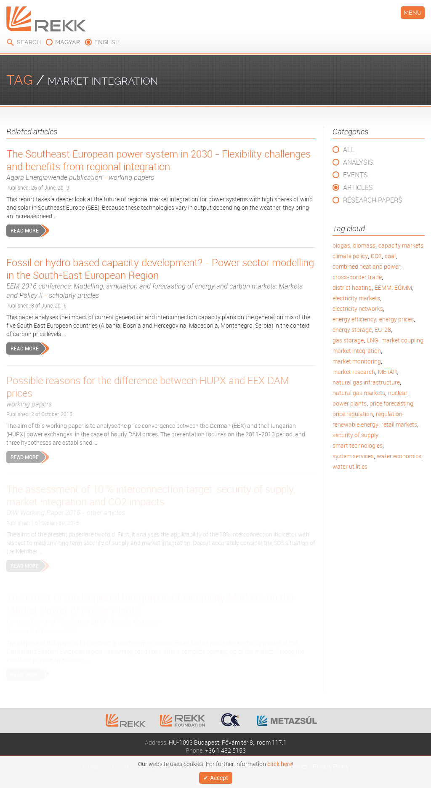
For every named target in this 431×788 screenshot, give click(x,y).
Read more (25, 230)
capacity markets (400, 245)
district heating (352, 287)
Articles (358, 187)
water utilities (350, 466)
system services (353, 456)
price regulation (353, 414)
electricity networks (358, 309)
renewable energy (355, 424)
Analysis (358, 162)
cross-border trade (357, 277)
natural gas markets (359, 393)
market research (354, 372)
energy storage (352, 330)
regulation (389, 414)
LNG (372, 340)
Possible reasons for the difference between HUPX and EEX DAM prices (160, 391)
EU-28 (383, 330)
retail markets (399, 424)
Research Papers (372, 200)
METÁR (387, 372)
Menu (413, 12)
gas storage (348, 340)
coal (390, 256)
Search (29, 42)
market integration (357, 351)
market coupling (402, 340)
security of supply (355, 435)
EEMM (383, 287)
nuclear (397, 393)
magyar (67, 42)
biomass (364, 245)
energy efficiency (354, 319)
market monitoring (357, 361)
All (349, 149)
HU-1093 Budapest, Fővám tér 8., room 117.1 (228, 742)
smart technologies (358, 445)
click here (279, 761)
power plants (350, 403)
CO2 (376, 256)
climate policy (350, 256)
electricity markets (356, 298)
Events (355, 175)
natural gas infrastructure (366, 382)
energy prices (396, 319)
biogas (341, 245)
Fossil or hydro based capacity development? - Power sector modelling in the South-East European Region (160, 278)
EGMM (403, 287)
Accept (219, 776)
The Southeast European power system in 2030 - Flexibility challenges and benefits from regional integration (160, 164)
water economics (399, 456)
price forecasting (391, 403)
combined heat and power (366, 266)
